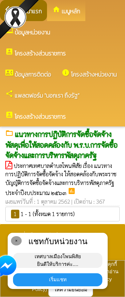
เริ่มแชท (58, 279)
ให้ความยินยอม (70, 289)
